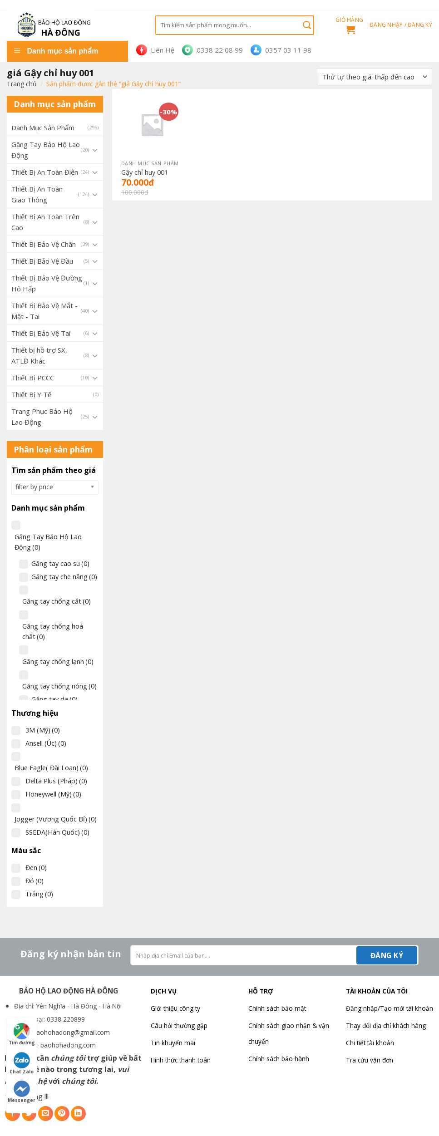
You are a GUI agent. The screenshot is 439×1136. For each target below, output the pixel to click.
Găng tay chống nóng (59, 686)
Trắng (39, 894)
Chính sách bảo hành (278, 1058)
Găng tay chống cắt (56, 601)
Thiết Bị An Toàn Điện (44, 172)
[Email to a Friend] (45, 1113)
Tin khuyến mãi (173, 1042)
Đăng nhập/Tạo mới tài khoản (389, 1008)
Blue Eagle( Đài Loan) (51, 767)
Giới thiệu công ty (175, 1008)
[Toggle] (95, 149)
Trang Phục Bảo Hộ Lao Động (42, 417)
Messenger (21, 1092)
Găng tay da (54, 699)
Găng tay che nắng (64, 576)
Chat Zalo (22, 1063)
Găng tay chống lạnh (58, 661)
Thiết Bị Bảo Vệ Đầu (42, 261)
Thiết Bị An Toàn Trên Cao (45, 222)
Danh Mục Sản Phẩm (42, 127)
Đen (36, 867)
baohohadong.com (68, 1045)
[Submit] (307, 25)
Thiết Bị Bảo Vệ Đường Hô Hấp (46, 283)
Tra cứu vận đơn (369, 1060)
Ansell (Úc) (45, 743)
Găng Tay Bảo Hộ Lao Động (45, 150)
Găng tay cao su (60, 563)
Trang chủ (22, 83)
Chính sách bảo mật (277, 1008)
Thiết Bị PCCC (32, 377)
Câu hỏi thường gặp (179, 1025)
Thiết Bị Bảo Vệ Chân (43, 244)
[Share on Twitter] (29, 1113)
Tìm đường (22, 1034)
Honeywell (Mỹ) (53, 794)
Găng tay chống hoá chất (52, 631)
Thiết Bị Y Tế (31, 394)
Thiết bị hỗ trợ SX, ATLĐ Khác (39, 355)
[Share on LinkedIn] (78, 1113)
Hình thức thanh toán (181, 1060)
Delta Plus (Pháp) (56, 781)
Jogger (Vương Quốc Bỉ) (56, 819)
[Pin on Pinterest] (61, 1113)
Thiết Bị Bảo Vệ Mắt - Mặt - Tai (44, 311)
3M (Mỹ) (42, 730)
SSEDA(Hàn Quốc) (57, 832)
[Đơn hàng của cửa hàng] (374, 76)
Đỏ (34, 880)
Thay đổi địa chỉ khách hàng (386, 1025)
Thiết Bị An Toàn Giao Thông (37, 194)
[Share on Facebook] (12, 1113)
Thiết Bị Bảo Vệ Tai (40, 333)
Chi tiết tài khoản (370, 1042)
